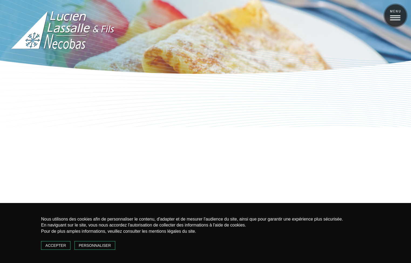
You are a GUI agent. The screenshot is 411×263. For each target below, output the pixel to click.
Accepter (55, 245)
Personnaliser (95, 245)
